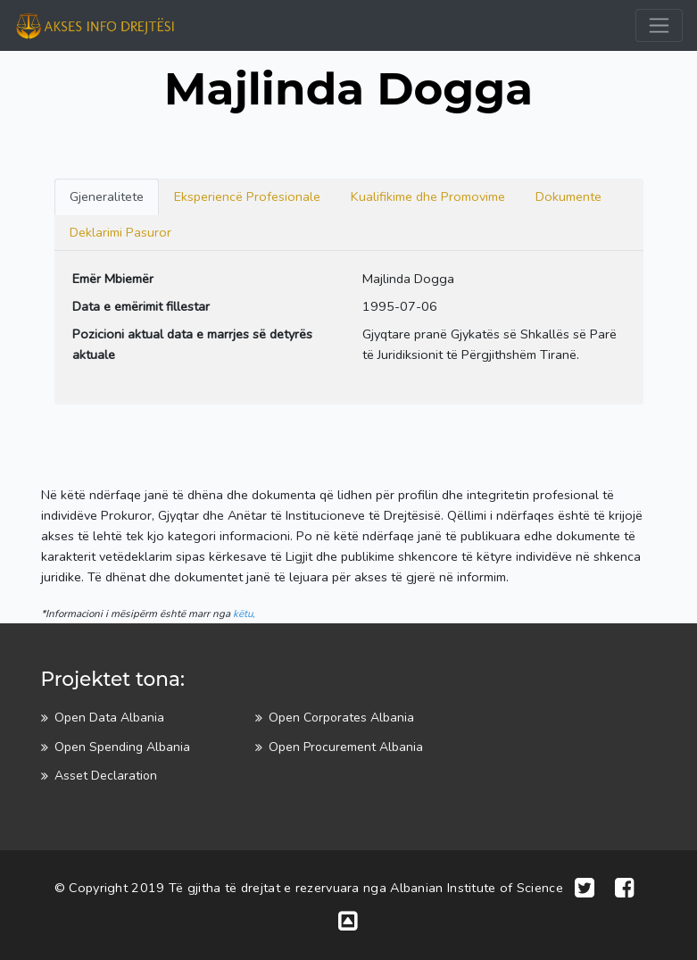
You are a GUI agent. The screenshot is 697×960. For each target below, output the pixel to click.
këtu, (244, 613)
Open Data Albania (109, 717)
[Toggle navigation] (659, 25)
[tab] (106, 197)
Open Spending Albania (122, 747)
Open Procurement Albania (346, 747)
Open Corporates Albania (341, 717)
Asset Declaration (105, 775)
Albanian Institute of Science (476, 888)
